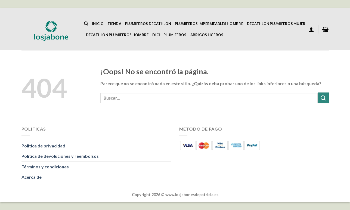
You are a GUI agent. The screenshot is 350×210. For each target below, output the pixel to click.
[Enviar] (323, 97)
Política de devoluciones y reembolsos (60, 156)
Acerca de (31, 177)
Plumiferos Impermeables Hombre (209, 23)
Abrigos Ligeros (207, 35)
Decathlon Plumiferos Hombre (117, 35)
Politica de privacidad (43, 145)
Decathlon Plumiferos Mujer (276, 23)
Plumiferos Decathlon (148, 23)
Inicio (98, 23)
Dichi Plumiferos (169, 35)
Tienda (114, 23)
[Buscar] (86, 23)
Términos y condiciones (45, 166)
